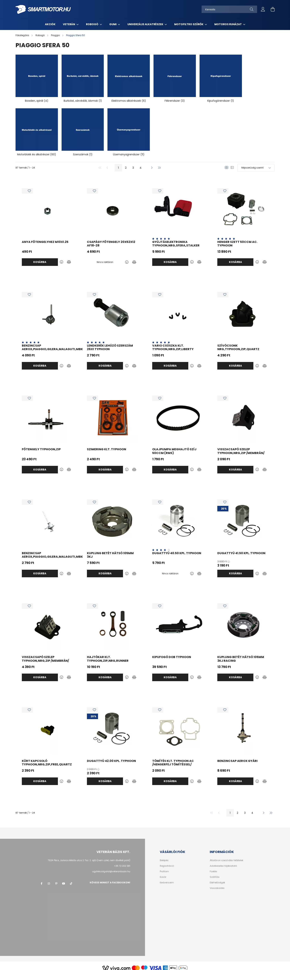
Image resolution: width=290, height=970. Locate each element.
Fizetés (213, 867)
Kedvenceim (167, 878)
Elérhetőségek (217, 878)
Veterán (69, 24)
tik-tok (71, 879)
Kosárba (39, 257)
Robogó (92, 24)
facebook (41, 879)
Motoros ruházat (228, 24)
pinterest (56, 879)
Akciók (50, 24)
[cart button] (272, 9)
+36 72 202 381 (122, 861)
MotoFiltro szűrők (189, 24)
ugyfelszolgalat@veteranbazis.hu (111, 867)
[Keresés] (229, 9)
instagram (49, 879)
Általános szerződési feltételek (226, 856)
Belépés (164, 856)
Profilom (164, 867)
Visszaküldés (217, 883)
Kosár (163, 872)
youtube (63, 879)
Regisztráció (167, 861)
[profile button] (263, 9)
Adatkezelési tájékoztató (223, 861)
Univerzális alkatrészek (145, 24)
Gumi (113, 24)
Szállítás (215, 872)
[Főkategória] (23, 35)
